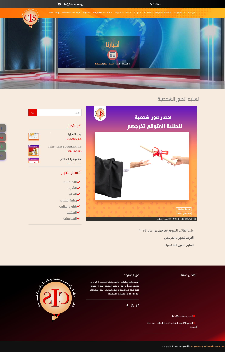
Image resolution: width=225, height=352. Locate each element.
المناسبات (70, 219)
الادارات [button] (137, 13)
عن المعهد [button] (179, 13)
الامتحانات (70, 182)
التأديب (72, 188)
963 (177, 219)
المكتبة (72, 212)
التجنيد (72, 194)
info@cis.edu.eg (70, 4)
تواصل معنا (54, 13)
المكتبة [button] (86, 13)
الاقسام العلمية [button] (163, 13)
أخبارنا (118, 64)
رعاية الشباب (68, 200)
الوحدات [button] (148, 13)
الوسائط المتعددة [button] (71, 13)
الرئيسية (191, 13)
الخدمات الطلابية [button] (123, 13)
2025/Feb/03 (189, 219)
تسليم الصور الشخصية (104, 64)
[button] (61, 135)
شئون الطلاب (162, 219)
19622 (157, 4)
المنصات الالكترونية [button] (102, 13)
